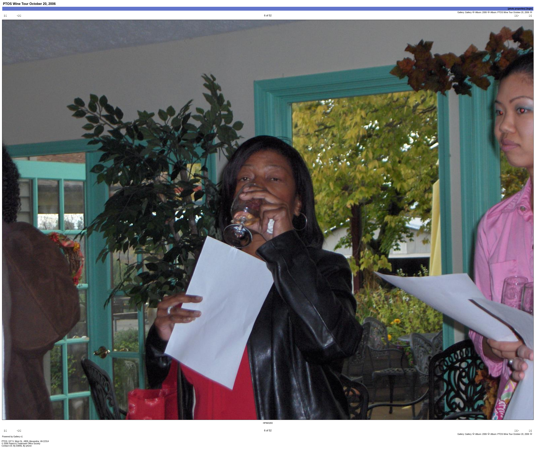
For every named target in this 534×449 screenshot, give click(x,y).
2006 (486, 12)
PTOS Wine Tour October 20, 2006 (515, 12)
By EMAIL (17, 446)
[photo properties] (516, 9)
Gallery (470, 12)
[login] (529, 9)
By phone (27, 446)
